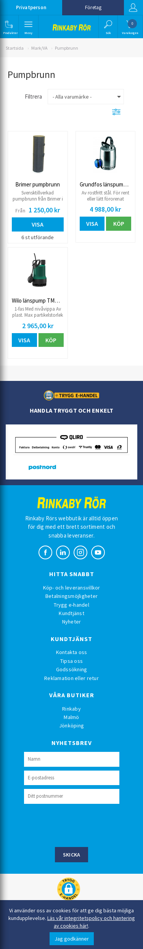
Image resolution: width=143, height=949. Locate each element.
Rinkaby (71, 708)
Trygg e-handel (71, 604)
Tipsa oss (71, 660)
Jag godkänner (72, 938)
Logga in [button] (133, 7)
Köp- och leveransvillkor (71, 587)
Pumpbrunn (66, 48)
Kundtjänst (71, 613)
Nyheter (71, 621)
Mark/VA (39, 48)
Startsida (15, 48)
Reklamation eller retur (71, 678)
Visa (37, 224)
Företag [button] (93, 7)
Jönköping (71, 725)
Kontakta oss (71, 652)
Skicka (71, 854)
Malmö (71, 717)
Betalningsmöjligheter (71, 596)
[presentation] (82, 824)
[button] (8, 26)
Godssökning (71, 669)
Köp (118, 223)
